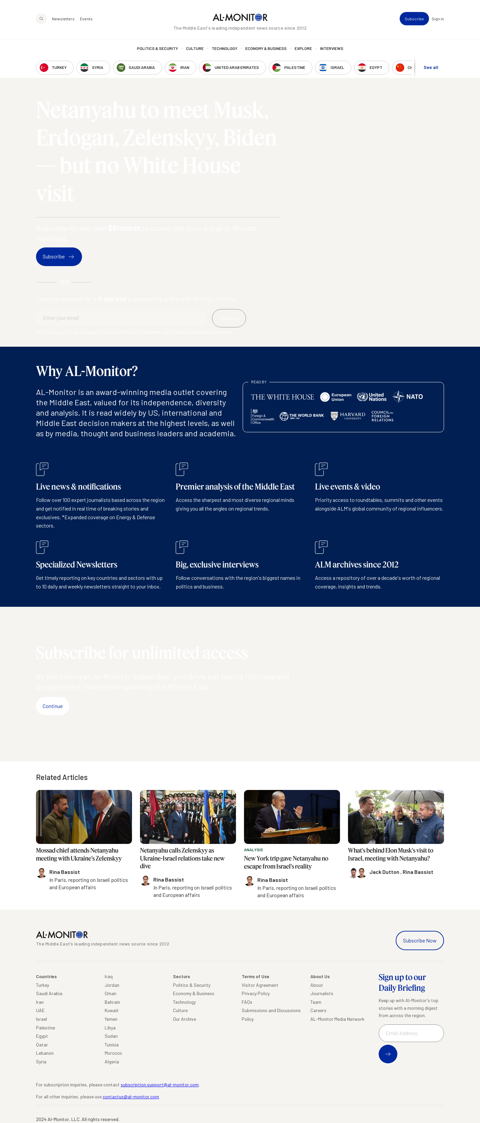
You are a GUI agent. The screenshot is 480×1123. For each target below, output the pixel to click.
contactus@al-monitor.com (131, 1096)
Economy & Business (266, 48)
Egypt (42, 1036)
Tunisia (112, 1044)
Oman (110, 993)
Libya (110, 1027)
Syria (41, 1061)
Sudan (111, 1036)
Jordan (112, 985)
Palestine (45, 1027)
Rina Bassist (418, 872)
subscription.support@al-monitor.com (160, 1084)
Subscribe (414, 18)
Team (315, 1002)
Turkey (42, 985)
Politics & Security (157, 48)
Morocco (113, 1053)
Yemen (111, 1019)
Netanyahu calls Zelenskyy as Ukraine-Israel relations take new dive (182, 858)
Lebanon (45, 1053)
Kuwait (112, 1010)
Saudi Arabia (49, 993)
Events (86, 18)
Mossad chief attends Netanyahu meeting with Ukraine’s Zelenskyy (79, 854)
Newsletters (63, 18)
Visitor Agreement (260, 985)
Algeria (112, 1061)
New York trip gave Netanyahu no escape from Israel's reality (286, 862)
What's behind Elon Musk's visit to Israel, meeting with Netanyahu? (390, 854)
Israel (41, 1019)
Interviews (331, 48)
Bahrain (112, 1002)
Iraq (109, 976)
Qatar (42, 1044)
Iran (40, 1002)
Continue (53, 706)
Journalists (321, 993)
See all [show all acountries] (431, 67)
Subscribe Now (420, 940)
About (316, 985)
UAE (40, 1010)
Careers (318, 1010)
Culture (195, 48)
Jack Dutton (384, 872)
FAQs (247, 1002)
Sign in (438, 18)
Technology (224, 48)
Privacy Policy (256, 993)
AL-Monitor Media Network (337, 1019)
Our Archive (184, 1019)
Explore (303, 48)
